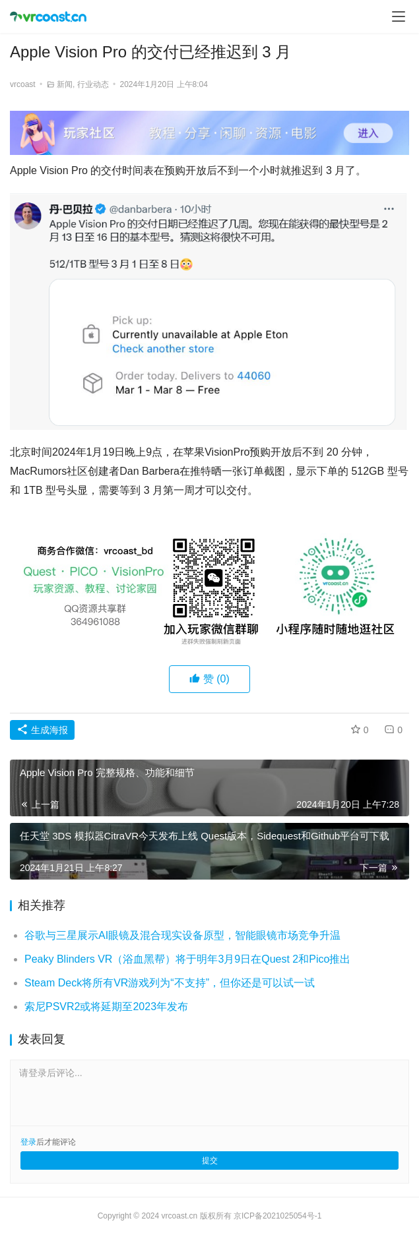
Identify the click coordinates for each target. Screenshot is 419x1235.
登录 (28, 1142)
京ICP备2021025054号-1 (277, 1215)
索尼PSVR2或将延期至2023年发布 (106, 1006)
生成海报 (42, 730)
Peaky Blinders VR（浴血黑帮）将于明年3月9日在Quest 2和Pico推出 (187, 959)
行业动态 (93, 84)
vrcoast (23, 84)
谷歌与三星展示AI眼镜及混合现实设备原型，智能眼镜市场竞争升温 (182, 935)
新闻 (65, 84)
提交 (210, 1160)
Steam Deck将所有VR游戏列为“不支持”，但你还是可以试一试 (169, 982)
